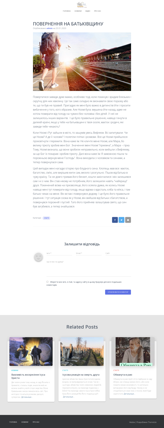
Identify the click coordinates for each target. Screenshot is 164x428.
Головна (67, 11)
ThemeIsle (152, 422)
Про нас (97, 11)
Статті (46, 218)
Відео (88, 11)
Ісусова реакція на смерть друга (80, 374)
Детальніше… (27, 397)
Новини (78, 11)
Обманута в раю (122, 374)
